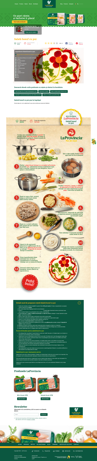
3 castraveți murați (21, 68)
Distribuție (35, 4)
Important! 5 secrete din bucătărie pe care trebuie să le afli (28, 94)
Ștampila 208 (34, 455)
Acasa (20, 444)
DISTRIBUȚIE (79, 451)
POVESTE (36, 451)
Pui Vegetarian (41, 444)
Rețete (26, 4)
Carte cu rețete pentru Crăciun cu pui (59, 91)
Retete (33, 444)
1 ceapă (18, 66)
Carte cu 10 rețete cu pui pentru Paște (51, 94)
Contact (76, 444)
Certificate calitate (66, 444)
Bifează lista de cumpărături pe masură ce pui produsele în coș (29, 55)
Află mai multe (22, 398)
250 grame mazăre (21, 60)
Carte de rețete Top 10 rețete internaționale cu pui (26, 91)
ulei (17, 74)
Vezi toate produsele (19, 22)
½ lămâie (19, 71)
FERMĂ (57, 451)
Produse (21, 4)
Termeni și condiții (18, 455)
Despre (16, 4)
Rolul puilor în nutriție (43, 91)
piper (18, 77)
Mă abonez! (44, 414)
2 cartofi (18, 59)
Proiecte (66, 4)
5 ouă (18, 69)
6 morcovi (19, 62)
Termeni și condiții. (31, 419)
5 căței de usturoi (20, 65)
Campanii (71, 4)
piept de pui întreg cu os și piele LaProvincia (33, 310)
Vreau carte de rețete (31, 32)
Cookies (16, 458)
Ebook (30, 4)
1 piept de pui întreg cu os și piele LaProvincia (27, 57)
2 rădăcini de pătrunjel (21, 63)
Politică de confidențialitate (20, 457)
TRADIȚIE (47, 451)
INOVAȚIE (67, 451)
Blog (61, 4)
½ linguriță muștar (20, 72)
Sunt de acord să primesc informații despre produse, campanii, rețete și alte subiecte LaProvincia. (31, 419)
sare (18, 75)
